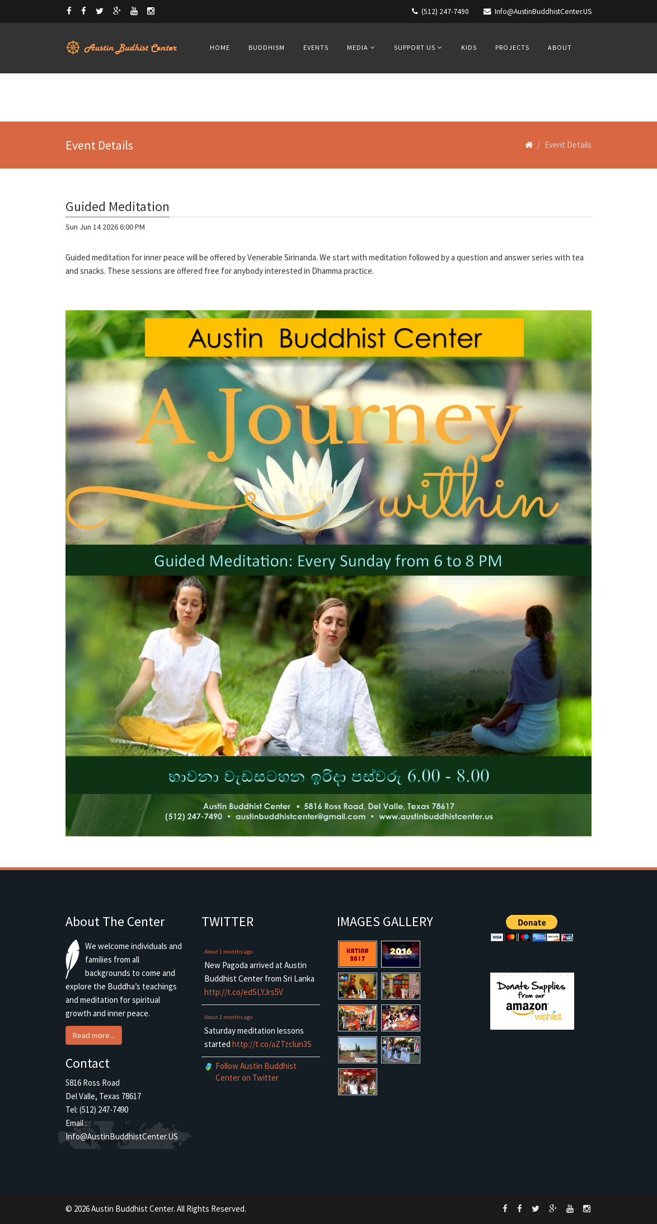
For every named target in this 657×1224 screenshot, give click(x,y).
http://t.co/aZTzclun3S (272, 1044)
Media (357, 47)
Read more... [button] (94, 1035)
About (560, 47)
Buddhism (266, 47)
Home (220, 47)
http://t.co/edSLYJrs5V (243, 992)
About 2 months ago (228, 1017)
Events (315, 47)
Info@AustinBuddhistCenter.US (543, 11)
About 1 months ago (228, 951)
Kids (469, 47)
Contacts (228, 96)
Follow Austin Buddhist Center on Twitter (256, 1072)
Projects (512, 47)
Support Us (414, 47)
